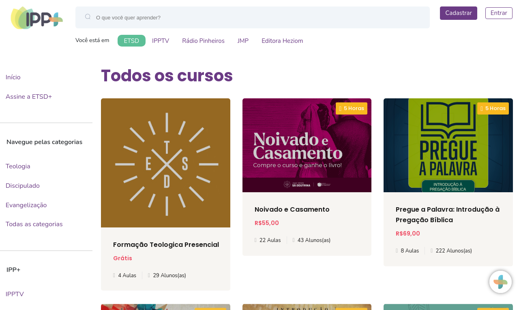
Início (13, 77)
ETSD (131, 41)
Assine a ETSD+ (29, 96)
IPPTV (160, 41)
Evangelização (26, 205)
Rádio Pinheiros (203, 41)
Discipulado (23, 185)
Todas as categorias (34, 224)
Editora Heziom (282, 41)
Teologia (18, 166)
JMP (243, 41)
